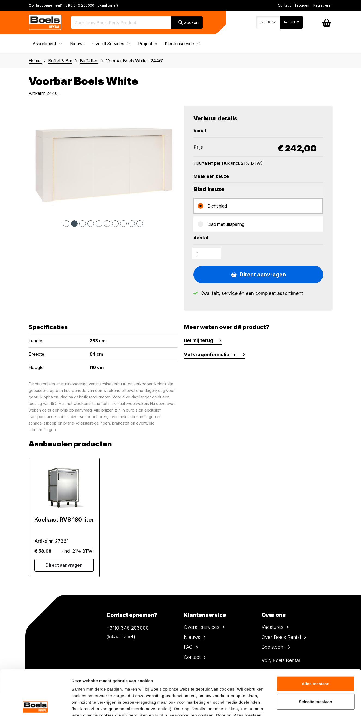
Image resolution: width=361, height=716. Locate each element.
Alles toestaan (315, 638)
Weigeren (315, 674)
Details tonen (294, 705)
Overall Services (111, 43)
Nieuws (77, 43)
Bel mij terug (198, 340)
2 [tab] (74, 223)
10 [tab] (139, 223)
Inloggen (302, 5)
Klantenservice (182, 43)
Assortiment (47, 43)
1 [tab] (66, 223)
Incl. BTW (291, 22)
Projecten (147, 43)
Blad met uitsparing (225, 224)
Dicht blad (217, 206)
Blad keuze (209, 189)
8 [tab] (123, 223)
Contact (284, 5)
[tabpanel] (103, 160)
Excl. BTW (268, 22)
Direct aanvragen (258, 274)
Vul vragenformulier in (210, 354)
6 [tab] (107, 223)
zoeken (188, 22)
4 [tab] (90, 223)
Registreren (323, 5)
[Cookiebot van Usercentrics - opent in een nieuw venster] (35, 705)
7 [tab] (115, 223)
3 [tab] (82, 223)
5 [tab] (99, 223)
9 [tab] (131, 223)
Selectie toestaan (315, 656)
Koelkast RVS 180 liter (64, 519)
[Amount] (206, 253)
